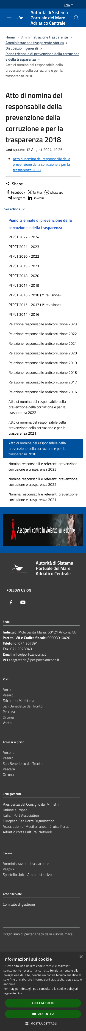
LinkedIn (35, 197)
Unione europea (15, 810)
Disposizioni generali (22, 48)
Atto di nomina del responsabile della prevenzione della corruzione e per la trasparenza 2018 (41, 164)
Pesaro (8, 695)
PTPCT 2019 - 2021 (23, 266)
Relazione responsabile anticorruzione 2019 (42, 362)
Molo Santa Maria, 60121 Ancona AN (47, 632)
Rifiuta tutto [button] (43, 1014)
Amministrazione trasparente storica (35, 42)
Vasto (7, 722)
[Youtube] (23, 602)
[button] (43, 1023)
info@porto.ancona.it (29, 654)
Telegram (16, 197)
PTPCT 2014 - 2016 (23, 314)
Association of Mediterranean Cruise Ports (36, 826)
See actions (15, 209)
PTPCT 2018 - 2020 (23, 275)
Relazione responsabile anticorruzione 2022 (42, 333)
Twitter (34, 192)
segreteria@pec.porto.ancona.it (35, 660)
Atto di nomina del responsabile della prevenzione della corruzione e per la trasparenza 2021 (37, 427)
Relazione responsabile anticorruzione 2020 (42, 353)
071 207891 (28, 643)
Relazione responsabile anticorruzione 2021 (42, 343)
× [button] (81, 957)
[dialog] (43, 991)
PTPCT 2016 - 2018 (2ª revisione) (34, 295)
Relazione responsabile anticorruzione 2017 (42, 382)
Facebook (15, 192)
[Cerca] (76, 18)
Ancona (8, 689)
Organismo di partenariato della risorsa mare (37, 934)
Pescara (9, 711)
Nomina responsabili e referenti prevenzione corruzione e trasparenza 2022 (43, 481)
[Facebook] (11, 602)
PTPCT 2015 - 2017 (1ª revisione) (34, 304)
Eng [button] (69, 4)
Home (10, 37)
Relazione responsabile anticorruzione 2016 (42, 392)
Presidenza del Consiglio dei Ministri (31, 804)
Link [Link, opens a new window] (19, 993)
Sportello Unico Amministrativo (27, 874)
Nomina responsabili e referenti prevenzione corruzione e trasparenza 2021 (43, 496)
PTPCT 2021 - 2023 (23, 246)
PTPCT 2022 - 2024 (23, 237)
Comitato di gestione (19, 904)
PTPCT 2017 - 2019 (23, 285)
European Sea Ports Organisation (29, 821)
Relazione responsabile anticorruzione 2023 (42, 324)
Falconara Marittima (18, 700)
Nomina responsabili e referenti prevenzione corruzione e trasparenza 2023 (43, 466)
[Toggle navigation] (9, 17)
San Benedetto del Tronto (22, 706)
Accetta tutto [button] (42, 1003)
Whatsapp (53, 192)
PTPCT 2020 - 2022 (23, 256)
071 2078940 (21, 648)
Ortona (8, 717)
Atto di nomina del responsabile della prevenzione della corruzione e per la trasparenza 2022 (37, 407)
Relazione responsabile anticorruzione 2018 (42, 372)
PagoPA (9, 869)
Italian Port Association (21, 815)
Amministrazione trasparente (44, 37)
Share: (14, 184)
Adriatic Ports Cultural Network (27, 832)
